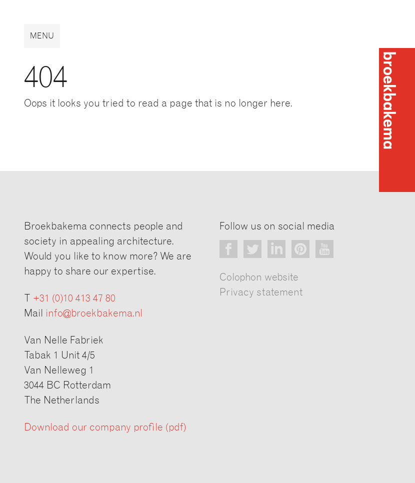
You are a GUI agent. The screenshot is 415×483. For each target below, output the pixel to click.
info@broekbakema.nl (94, 313)
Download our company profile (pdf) (105, 427)
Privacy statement (261, 293)
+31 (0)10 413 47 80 (74, 299)
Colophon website (259, 277)
